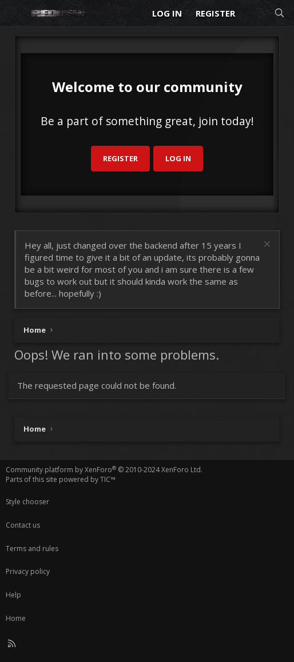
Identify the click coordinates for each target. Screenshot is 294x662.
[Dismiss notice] (266, 246)
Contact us (23, 525)
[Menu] (14, 13)
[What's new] (254, 13)
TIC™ (108, 479)
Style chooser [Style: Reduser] (27, 502)
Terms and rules (32, 548)
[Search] (279, 13)
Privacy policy (28, 571)
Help (13, 595)
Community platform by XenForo (104, 469)
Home (16, 618)
